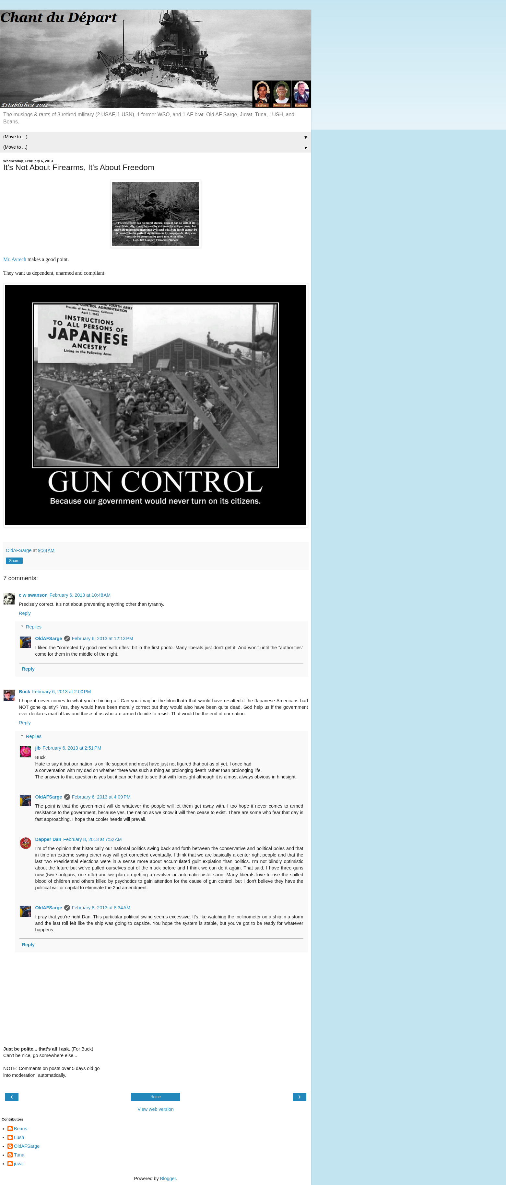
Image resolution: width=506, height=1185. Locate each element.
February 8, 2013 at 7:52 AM (92, 839)
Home (155, 1097)
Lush (19, 1137)
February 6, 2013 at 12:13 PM (102, 638)
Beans (20, 1128)
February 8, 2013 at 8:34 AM (101, 907)
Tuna (19, 1154)
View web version (155, 1109)
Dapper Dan (48, 839)
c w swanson (33, 595)
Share (14, 560)
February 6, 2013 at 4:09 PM (101, 797)
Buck (24, 691)
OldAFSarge (48, 638)
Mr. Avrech (14, 259)
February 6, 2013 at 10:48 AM (80, 595)
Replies (33, 626)
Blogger (168, 1178)
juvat (19, 1163)
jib (38, 748)
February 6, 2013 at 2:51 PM (71, 748)
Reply (25, 613)
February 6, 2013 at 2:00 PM (61, 691)
